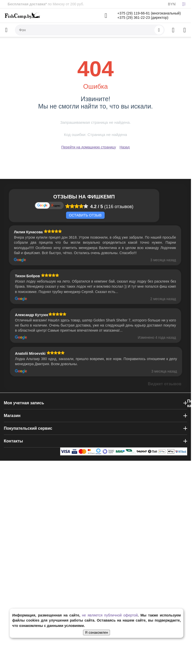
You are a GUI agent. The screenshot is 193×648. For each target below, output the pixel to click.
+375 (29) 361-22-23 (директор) (142, 18)
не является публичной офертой (110, 615)
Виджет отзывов (164, 384)
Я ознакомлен (96, 632)
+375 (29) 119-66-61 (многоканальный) (149, 13)
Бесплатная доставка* (27, 4)
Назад (125, 147)
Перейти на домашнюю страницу (88, 147)
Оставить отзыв (85, 215)
